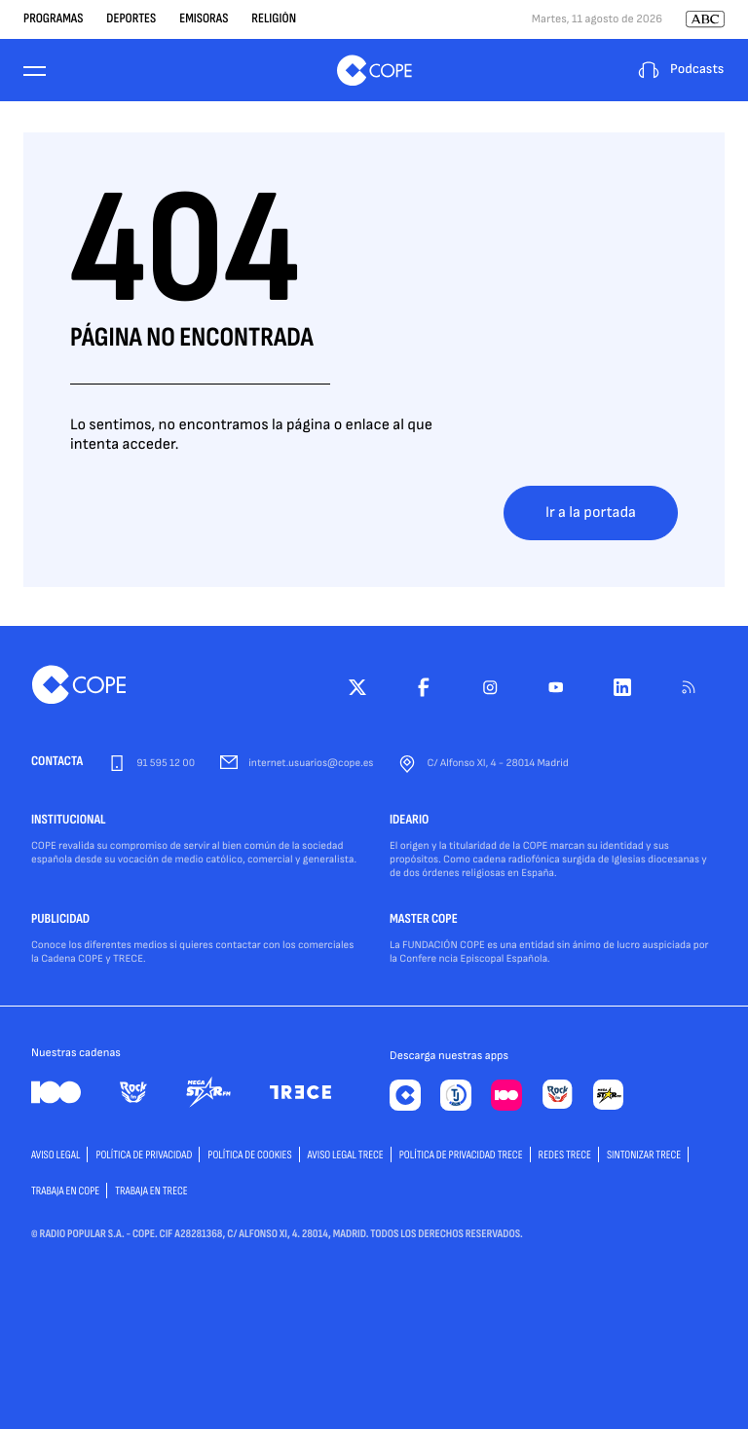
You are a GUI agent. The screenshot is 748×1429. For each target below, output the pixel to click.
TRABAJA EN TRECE (151, 1191)
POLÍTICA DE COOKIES (249, 1155)
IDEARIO (409, 820)
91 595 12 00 (165, 763)
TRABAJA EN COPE (65, 1191)
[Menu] (35, 70)
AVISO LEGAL (55, 1155)
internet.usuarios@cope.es (310, 763)
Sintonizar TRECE (644, 1155)
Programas (53, 19)
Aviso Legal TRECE (346, 1155)
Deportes (131, 19)
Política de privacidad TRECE (461, 1155)
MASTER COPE (424, 920)
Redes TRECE (565, 1155)
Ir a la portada (590, 512)
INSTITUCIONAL (68, 820)
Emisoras (203, 19)
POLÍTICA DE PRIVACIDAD (143, 1155)
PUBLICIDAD (60, 920)
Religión (273, 19)
